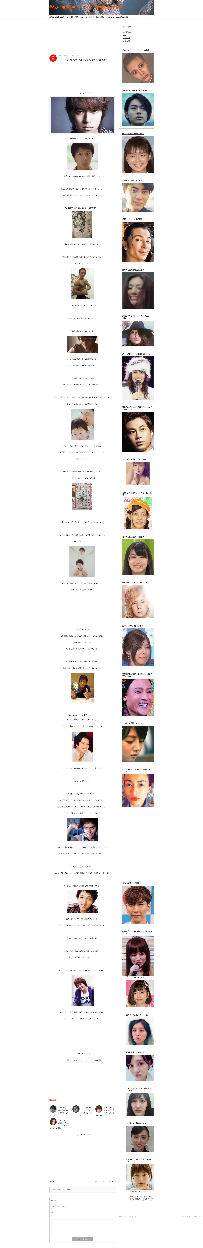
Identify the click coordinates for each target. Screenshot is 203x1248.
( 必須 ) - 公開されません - (60, 1206)
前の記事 (76, 1060)
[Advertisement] (84, 39)
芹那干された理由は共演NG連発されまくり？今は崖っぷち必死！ (59, 1124)
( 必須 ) (54, 1200)
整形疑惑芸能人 (127, 32)
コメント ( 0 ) (112, 1181)
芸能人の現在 (126, 41)
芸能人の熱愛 (126, 38)
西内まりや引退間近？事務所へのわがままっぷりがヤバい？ (81, 1111)
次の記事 (96, 1060)
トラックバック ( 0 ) (100, 1181)
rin (78, 55)
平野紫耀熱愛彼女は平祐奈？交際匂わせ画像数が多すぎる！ (104, 1111)
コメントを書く (70, 55)
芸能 (61, 55)
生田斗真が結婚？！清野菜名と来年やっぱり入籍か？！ (59, 1111)
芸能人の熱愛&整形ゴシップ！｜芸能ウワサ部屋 (86, 7)
